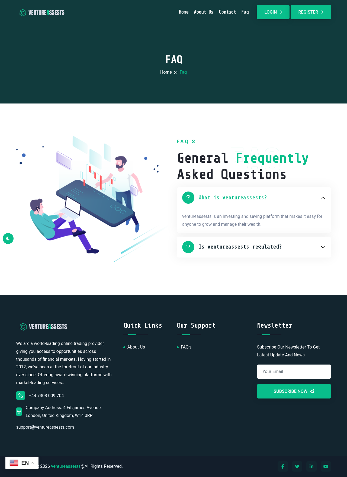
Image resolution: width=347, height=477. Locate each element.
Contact (227, 12)
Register (310, 12)
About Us (203, 12)
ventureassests (66, 466)
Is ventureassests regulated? (232, 247)
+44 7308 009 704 (40, 395)
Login (273, 12)
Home (183, 12)
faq (245, 12)
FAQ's (186, 347)
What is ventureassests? (224, 198)
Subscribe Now (294, 391)
